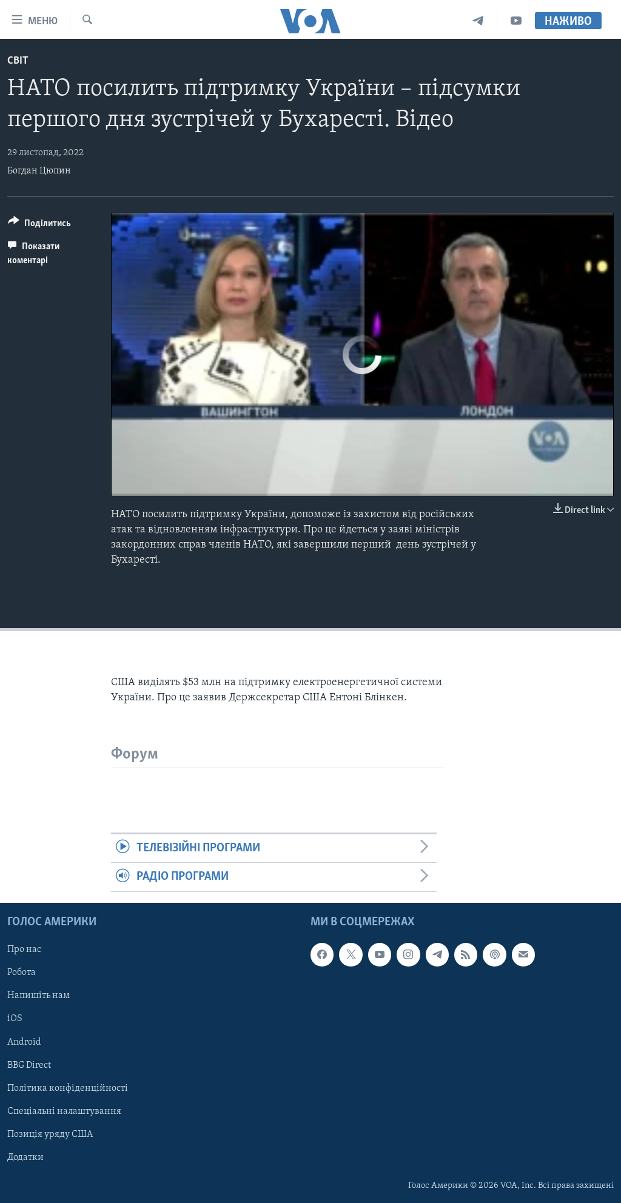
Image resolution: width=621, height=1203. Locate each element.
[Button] (39, 225)
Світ (18, 61)
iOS (14, 1019)
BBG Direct (29, 1065)
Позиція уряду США (50, 1134)
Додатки (25, 1157)
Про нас (24, 949)
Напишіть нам (38, 995)
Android (24, 1042)
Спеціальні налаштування (64, 1111)
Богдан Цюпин (39, 171)
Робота (21, 972)
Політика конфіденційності (67, 1088)
